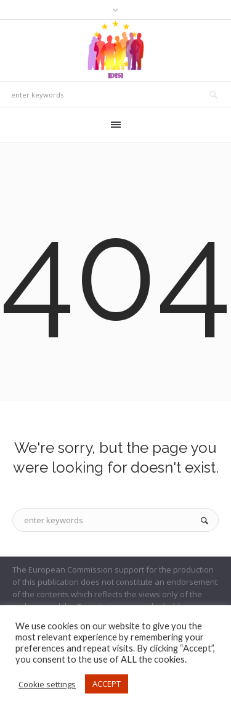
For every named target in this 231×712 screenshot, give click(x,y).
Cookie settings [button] (47, 684)
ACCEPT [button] (106, 683)
